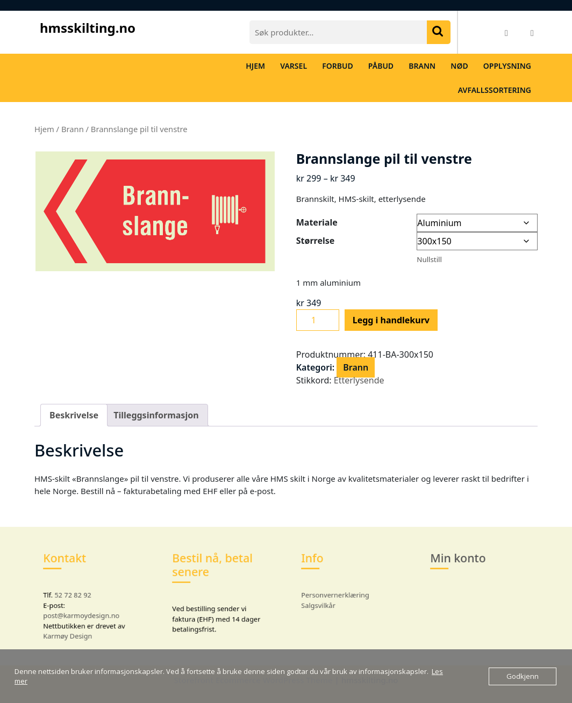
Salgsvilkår (325, 602)
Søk (439, 32)
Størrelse (315, 241)
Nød (459, 66)
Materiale (317, 222)
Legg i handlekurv (391, 320)
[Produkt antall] (317, 320)
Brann (422, 66)
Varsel (293, 66)
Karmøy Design (73, 627)
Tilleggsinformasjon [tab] (155, 415)
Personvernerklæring (338, 594)
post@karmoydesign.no (83, 610)
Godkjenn (522, 676)
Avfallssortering (494, 90)
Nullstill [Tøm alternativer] (429, 259)
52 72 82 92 (77, 594)
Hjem (255, 66)
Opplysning (507, 66)
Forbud (337, 66)
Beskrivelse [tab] (73, 415)
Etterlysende (359, 380)
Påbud (381, 66)
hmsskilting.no (87, 28)
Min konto (462, 566)
